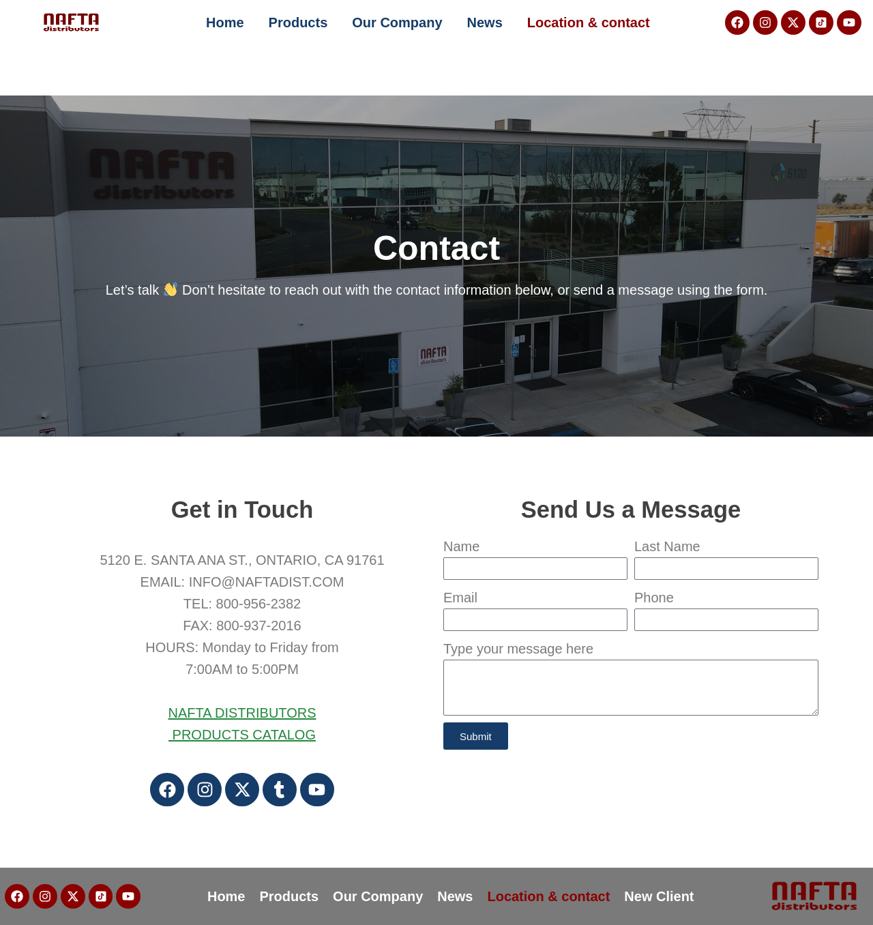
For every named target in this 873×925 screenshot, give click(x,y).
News (485, 22)
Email (460, 597)
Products (298, 22)
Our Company (397, 22)
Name (461, 546)
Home (225, 22)
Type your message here (518, 648)
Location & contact (588, 22)
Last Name (667, 546)
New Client (659, 896)
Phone (654, 597)
